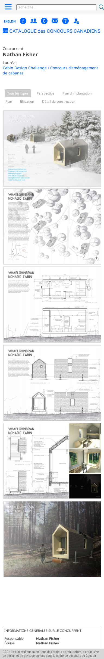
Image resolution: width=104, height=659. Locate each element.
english (10, 21)
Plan (8, 101)
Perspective (45, 93)
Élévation (27, 101)
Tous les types (18, 93)
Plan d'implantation (77, 93)
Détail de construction (58, 101)
